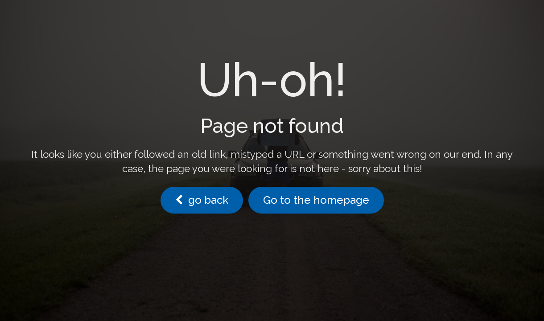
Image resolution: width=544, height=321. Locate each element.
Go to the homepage (316, 199)
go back (201, 199)
